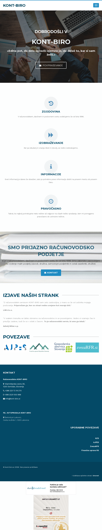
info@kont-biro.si (12, 399)
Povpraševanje (51, 65)
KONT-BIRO (14, 5)
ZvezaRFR (94, 446)
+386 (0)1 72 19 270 (13, 391)
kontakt (51, 272)
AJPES (96, 442)
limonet (96, 476)
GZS (97, 438)
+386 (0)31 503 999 (12, 395)
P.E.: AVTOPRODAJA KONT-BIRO (17, 413)
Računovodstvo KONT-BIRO (15, 379)
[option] (15, 347)
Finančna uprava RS (90, 450)
